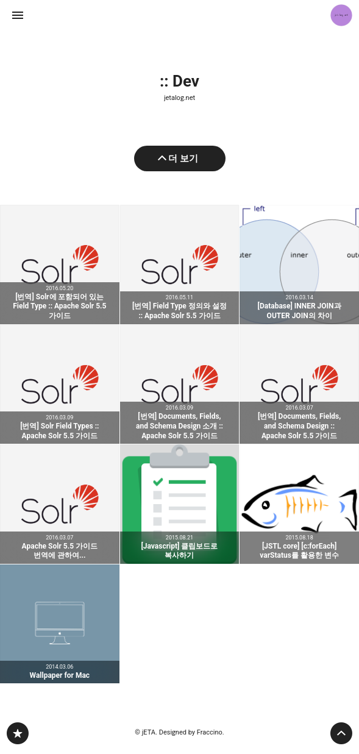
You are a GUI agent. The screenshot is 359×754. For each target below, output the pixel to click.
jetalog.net (179, 98)
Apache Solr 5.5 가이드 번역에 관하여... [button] (59, 504)
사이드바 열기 (17, 15)
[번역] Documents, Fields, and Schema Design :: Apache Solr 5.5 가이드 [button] (299, 384)
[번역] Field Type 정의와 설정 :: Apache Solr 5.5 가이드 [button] (180, 264)
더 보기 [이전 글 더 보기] (183, 158)
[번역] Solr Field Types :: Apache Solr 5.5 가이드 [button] (59, 384)
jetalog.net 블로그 (17, 733)
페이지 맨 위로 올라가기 (341, 733)
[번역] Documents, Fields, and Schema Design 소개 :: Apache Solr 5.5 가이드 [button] (180, 384)
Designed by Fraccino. (191, 732)
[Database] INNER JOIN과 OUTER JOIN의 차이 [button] (299, 264)
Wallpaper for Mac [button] (59, 624)
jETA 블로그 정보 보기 (341, 15)
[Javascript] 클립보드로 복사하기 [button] (180, 504)
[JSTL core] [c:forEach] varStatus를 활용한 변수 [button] (299, 504)
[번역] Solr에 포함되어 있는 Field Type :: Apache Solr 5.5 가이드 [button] (59, 264)
